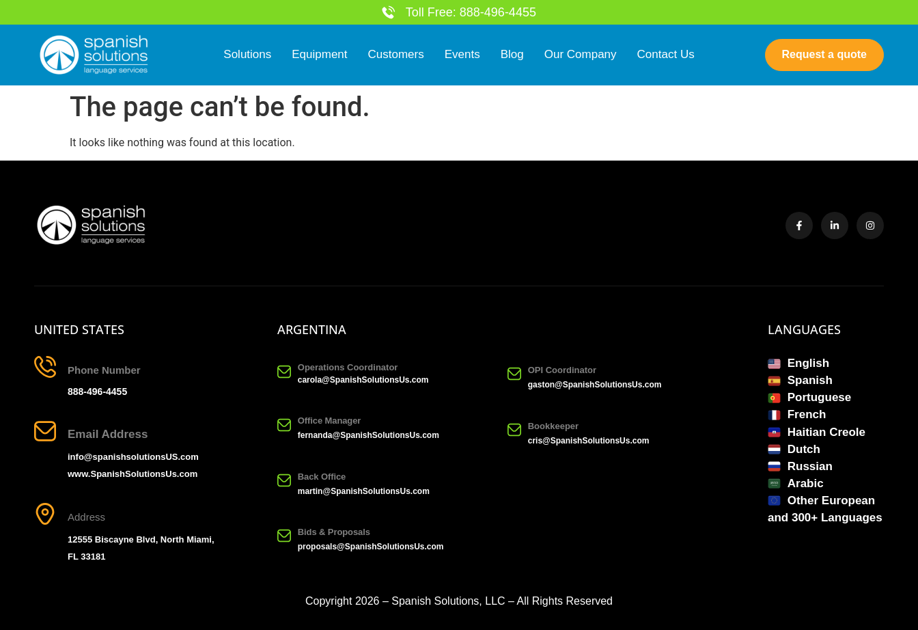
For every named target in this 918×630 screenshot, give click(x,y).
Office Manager (329, 421)
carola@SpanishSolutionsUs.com (363, 380)
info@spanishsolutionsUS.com (133, 457)
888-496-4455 (97, 391)
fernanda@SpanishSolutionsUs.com (368, 436)
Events (462, 55)
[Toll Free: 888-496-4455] (388, 12)
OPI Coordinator (562, 370)
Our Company (580, 55)
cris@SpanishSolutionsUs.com (589, 441)
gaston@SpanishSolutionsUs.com (595, 384)
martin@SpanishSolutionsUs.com (364, 491)
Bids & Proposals (334, 532)
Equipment (319, 55)
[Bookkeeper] (514, 430)
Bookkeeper (553, 427)
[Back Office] (284, 480)
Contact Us (666, 55)
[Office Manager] (284, 425)
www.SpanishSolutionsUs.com (132, 474)
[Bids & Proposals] (284, 536)
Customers (396, 55)
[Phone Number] (45, 367)
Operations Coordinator (348, 367)
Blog (512, 55)
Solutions (247, 55)
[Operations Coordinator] (284, 372)
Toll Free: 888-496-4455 (471, 12)
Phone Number (104, 370)
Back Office (322, 476)
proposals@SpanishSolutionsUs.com (371, 546)
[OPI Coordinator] (514, 374)
